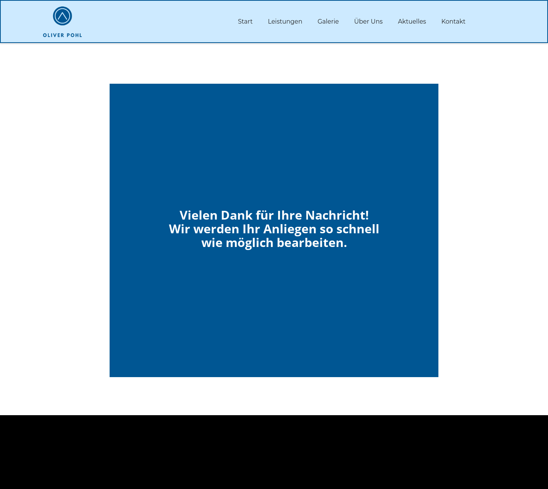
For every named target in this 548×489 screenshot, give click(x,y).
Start (245, 21)
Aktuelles (412, 21)
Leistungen (285, 21)
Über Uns (368, 21)
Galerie (328, 21)
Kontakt (453, 21)
